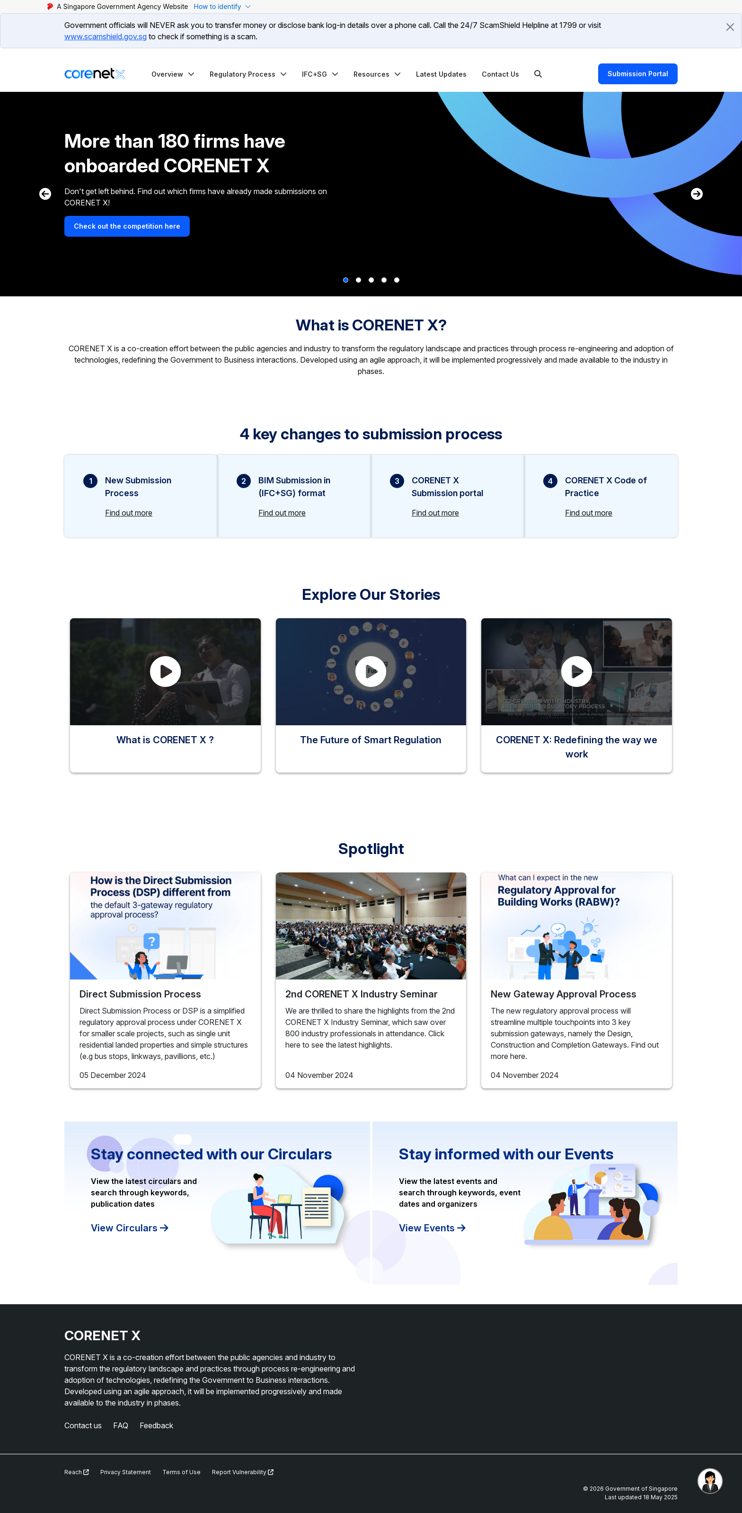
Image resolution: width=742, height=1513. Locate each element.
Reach (76, 1472)
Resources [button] (371, 74)
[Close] (730, 27)
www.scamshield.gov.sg (105, 36)
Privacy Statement (125, 1472)
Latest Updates (441, 74)
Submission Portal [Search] (638, 74)
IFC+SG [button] (314, 74)
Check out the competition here (127, 226)
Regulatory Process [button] (242, 74)
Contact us (83, 1425)
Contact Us (500, 74)
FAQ (120, 1425)
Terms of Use (181, 1472)
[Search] (538, 74)
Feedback (156, 1425)
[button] (173, 74)
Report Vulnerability (243, 1472)
